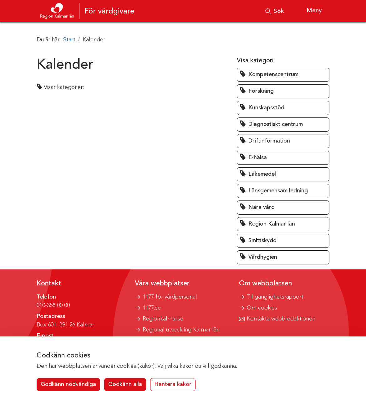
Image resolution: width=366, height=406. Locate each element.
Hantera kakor (172, 384)
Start (69, 40)
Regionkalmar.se (163, 319)
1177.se (152, 308)
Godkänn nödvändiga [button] (68, 384)
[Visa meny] (308, 11)
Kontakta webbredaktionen (281, 319)
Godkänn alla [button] (125, 384)
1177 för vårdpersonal (170, 297)
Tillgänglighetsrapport (275, 297)
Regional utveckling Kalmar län (181, 330)
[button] (283, 74)
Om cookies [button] (262, 308)
